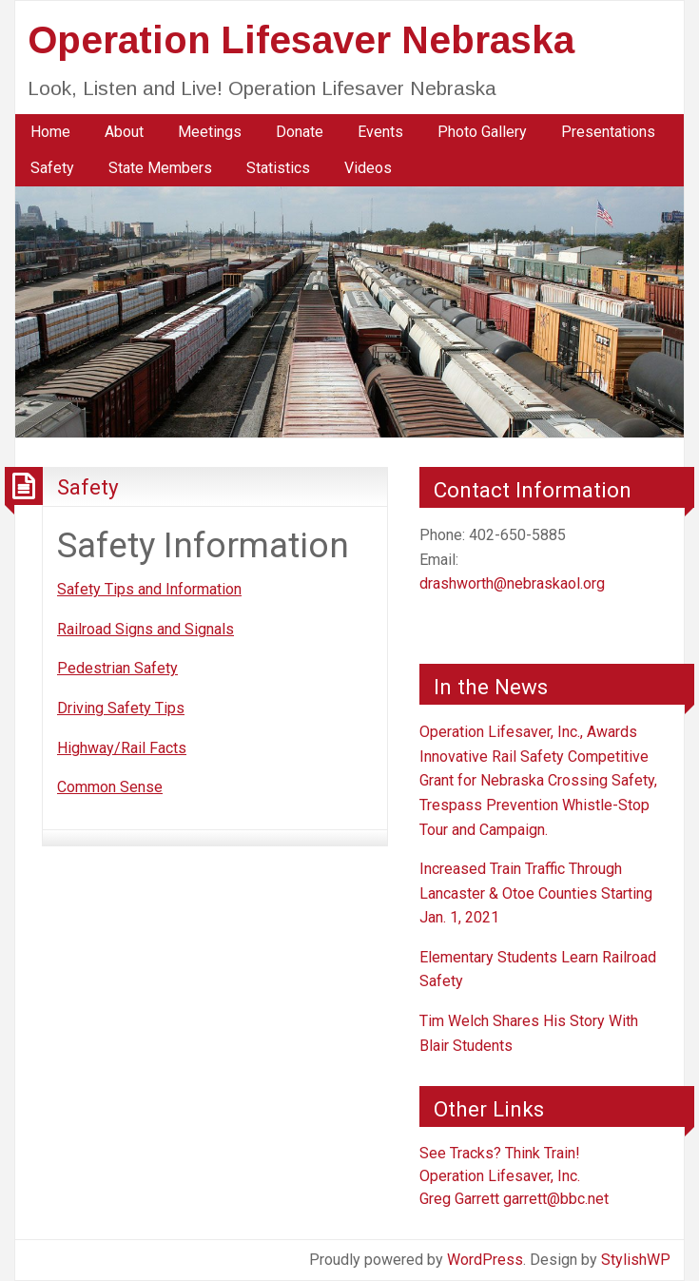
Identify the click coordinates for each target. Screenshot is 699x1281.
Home (50, 132)
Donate (299, 132)
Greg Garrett (459, 1199)
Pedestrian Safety (117, 668)
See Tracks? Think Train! (499, 1153)
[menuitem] (50, 132)
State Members (160, 168)
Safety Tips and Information (149, 589)
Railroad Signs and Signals (145, 629)
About (124, 132)
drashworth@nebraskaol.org (512, 583)
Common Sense (110, 787)
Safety (52, 168)
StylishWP (635, 1260)
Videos (368, 168)
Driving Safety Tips (120, 708)
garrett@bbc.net (556, 1199)
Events (380, 132)
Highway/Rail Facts (121, 748)
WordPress (485, 1260)
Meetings (210, 132)
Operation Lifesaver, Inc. (499, 1176)
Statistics (278, 168)
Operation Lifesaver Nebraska (301, 40)
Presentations (608, 132)
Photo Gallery (482, 132)
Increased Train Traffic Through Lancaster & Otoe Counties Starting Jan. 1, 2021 (535, 893)
